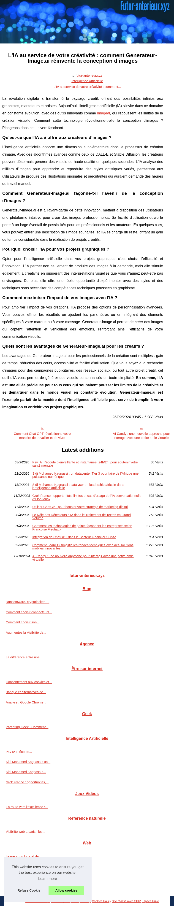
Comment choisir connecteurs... (29, 612)
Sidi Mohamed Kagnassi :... (26, 772)
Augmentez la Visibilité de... (26, 632)
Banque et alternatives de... (26, 692)
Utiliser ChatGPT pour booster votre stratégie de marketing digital (80, 506)
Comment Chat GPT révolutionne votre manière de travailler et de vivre (42, 436)
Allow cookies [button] (66, 890)
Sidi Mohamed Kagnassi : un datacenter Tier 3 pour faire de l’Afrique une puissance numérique (85, 475)
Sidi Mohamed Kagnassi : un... (28, 762)
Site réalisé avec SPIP (126, 901)
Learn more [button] (47, 879)
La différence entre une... (24, 657)
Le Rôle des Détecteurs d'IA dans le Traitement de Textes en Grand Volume (81, 516)
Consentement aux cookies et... (29, 682)
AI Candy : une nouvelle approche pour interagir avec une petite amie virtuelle (82, 557)
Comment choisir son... (22, 622)
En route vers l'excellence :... (27, 807)
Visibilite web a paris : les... (25, 831)
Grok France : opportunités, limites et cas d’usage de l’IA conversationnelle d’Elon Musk (86, 497)
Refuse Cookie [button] (28, 890)
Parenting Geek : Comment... (27, 727)
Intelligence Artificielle (87, 81)
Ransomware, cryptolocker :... (27, 602)
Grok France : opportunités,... (27, 782)
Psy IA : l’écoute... (19, 752)
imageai (103, 113)
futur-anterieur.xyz (89, 75)
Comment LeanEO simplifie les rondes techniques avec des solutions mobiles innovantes (82, 547)
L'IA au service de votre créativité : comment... (87, 87)
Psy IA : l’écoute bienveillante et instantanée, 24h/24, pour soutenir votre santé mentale (85, 464)
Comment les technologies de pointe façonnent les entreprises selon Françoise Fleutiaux (82, 527)
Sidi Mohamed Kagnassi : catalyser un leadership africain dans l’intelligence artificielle (78, 486)
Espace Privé (150, 901)
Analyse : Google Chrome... (26, 702)
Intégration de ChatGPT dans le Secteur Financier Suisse (74, 537)
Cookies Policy (101, 901)
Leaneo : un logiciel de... (23, 856)
